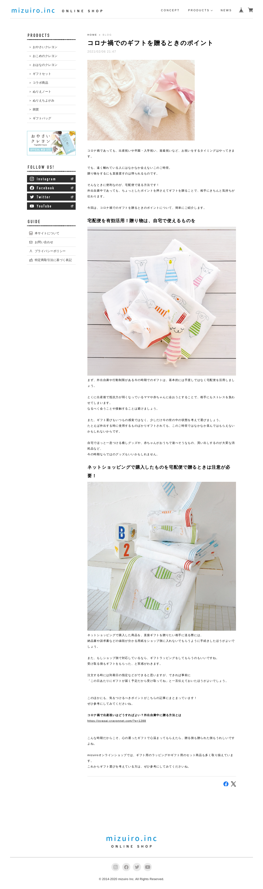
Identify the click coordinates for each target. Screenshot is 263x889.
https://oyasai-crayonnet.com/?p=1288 (116, 720)
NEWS (226, 10)
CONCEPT (170, 10)
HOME (92, 34)
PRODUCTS (199, 10)
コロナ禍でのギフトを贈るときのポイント (150, 42)
